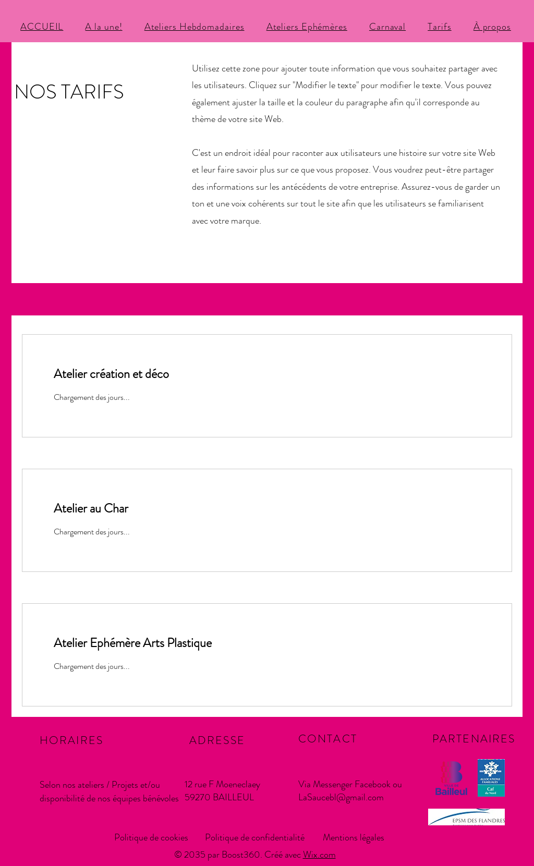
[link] (267, 374)
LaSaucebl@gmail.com (341, 797)
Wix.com (319, 854)
